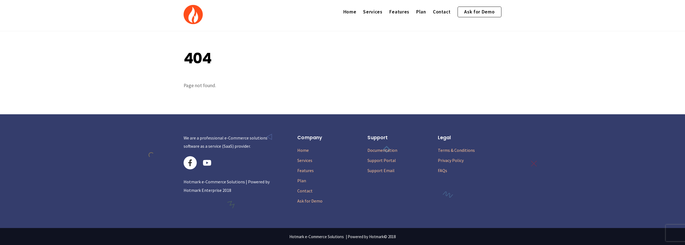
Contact (442, 12)
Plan (421, 12)
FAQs (442, 170)
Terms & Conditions (456, 150)
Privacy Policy (451, 160)
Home (349, 12)
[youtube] (208, 162)
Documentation (382, 150)
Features (399, 12)
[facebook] (191, 162)
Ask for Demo (479, 12)
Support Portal (381, 160)
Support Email (381, 170)
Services (372, 12)
